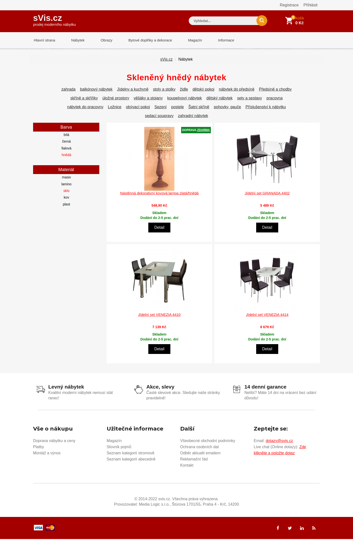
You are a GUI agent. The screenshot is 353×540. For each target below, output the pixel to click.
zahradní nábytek (193, 117)
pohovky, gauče (227, 108)
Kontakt (186, 466)
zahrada (68, 90)
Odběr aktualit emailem (200, 454)
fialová (66, 149)
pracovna (274, 99)
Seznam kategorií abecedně (131, 460)
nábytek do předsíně (236, 90)
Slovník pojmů (119, 448)
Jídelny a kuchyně (133, 90)
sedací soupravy (159, 117)
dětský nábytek (219, 99)
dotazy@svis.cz (279, 442)
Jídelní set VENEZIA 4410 (159, 315)
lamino (66, 185)
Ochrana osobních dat (199, 448)
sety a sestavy (249, 99)
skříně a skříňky (84, 99)
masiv (66, 178)
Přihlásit (310, 5)
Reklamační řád (194, 460)
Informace (220, 40)
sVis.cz (54, 19)
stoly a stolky (164, 90)
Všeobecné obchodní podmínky (207, 442)
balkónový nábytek (96, 90)
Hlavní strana (44, 40)
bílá (66, 136)
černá (66, 142)
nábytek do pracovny (85, 108)
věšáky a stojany (148, 99)
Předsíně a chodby (275, 90)
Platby (38, 448)
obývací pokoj (138, 108)
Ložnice (114, 108)
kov (66, 198)
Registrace (289, 5)
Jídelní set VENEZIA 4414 (267, 315)
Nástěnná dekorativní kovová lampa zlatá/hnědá (159, 194)
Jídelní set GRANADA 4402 (267, 194)
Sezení (160, 108)
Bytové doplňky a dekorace (146, 40)
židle (184, 90)
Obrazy (103, 40)
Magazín (190, 40)
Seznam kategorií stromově (130, 454)
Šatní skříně (198, 108)
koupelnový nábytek (184, 99)
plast (66, 205)
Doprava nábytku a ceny (54, 442)
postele (177, 108)
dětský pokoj (203, 90)
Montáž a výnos (47, 454)
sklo (66, 192)
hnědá (66, 156)
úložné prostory (115, 99)
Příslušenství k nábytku (265, 108)
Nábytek (76, 40)
